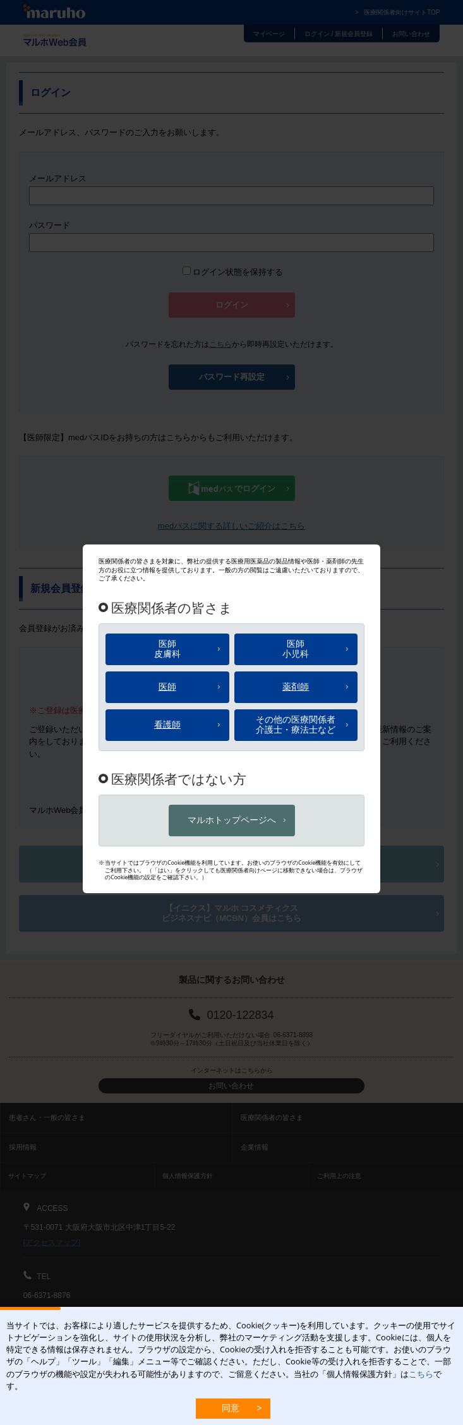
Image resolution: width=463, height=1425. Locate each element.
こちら (421, 1374)
